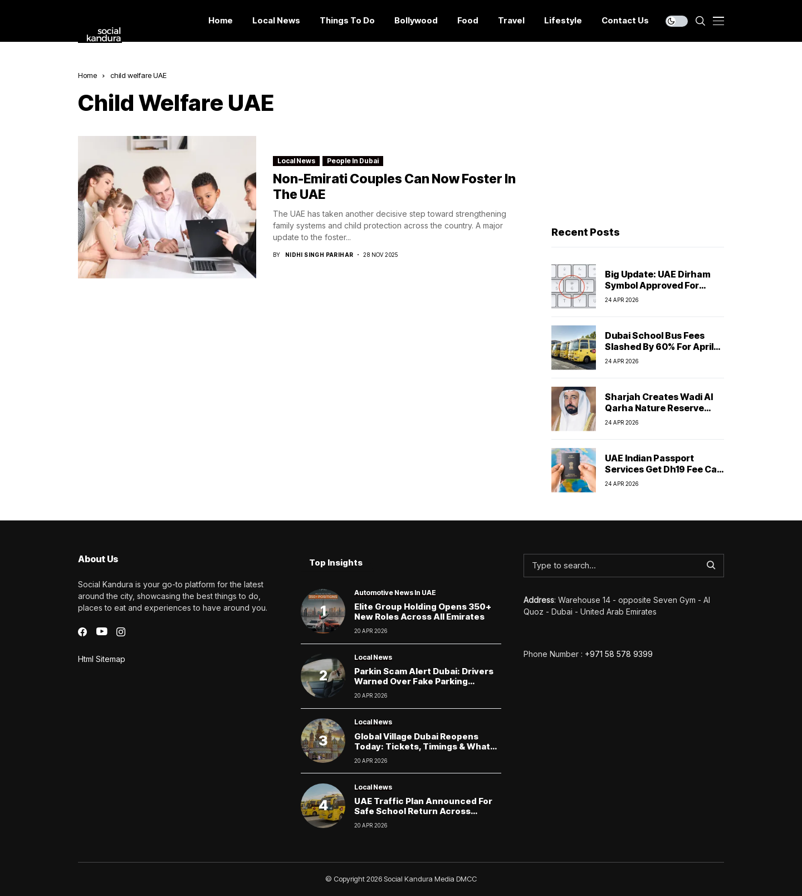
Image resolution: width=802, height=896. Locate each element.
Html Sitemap (101, 659)
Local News (296, 161)
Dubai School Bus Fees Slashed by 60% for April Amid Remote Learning (659, 346)
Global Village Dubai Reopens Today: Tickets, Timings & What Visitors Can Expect (422, 746)
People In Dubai (353, 161)
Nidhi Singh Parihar (319, 254)
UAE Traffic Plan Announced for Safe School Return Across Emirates (423, 811)
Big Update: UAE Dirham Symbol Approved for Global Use (658, 285)
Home (87, 75)
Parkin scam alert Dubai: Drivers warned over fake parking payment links (423, 681)
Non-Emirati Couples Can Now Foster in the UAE (394, 186)
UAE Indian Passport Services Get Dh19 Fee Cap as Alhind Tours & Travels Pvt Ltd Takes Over (663, 474)
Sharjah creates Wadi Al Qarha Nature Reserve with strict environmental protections (662, 413)
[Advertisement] (637, 140)
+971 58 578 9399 (619, 654)
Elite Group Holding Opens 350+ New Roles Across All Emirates (422, 611)
